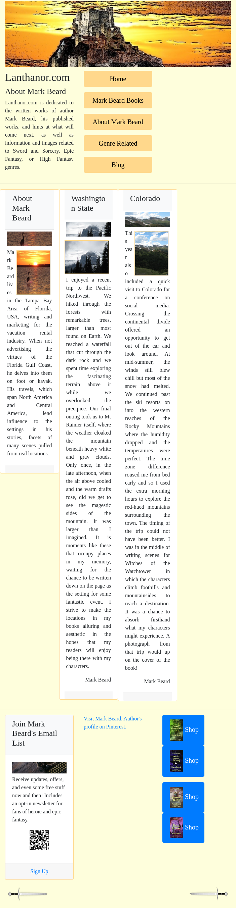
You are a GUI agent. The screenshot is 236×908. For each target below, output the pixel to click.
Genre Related (118, 143)
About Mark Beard (117, 121)
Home (118, 79)
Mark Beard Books (118, 100)
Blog (118, 164)
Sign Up (39, 871)
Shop (184, 730)
